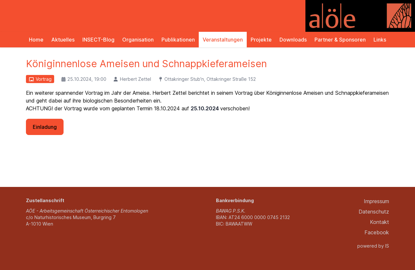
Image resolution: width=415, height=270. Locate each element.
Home (36, 39)
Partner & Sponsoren (340, 39)
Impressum (376, 201)
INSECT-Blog (98, 39)
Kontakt (379, 222)
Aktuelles (63, 39)
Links (380, 39)
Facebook (376, 232)
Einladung (45, 127)
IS (387, 246)
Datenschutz (374, 211)
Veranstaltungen (223, 39)
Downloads (293, 39)
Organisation (138, 39)
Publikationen (178, 39)
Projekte (261, 39)
